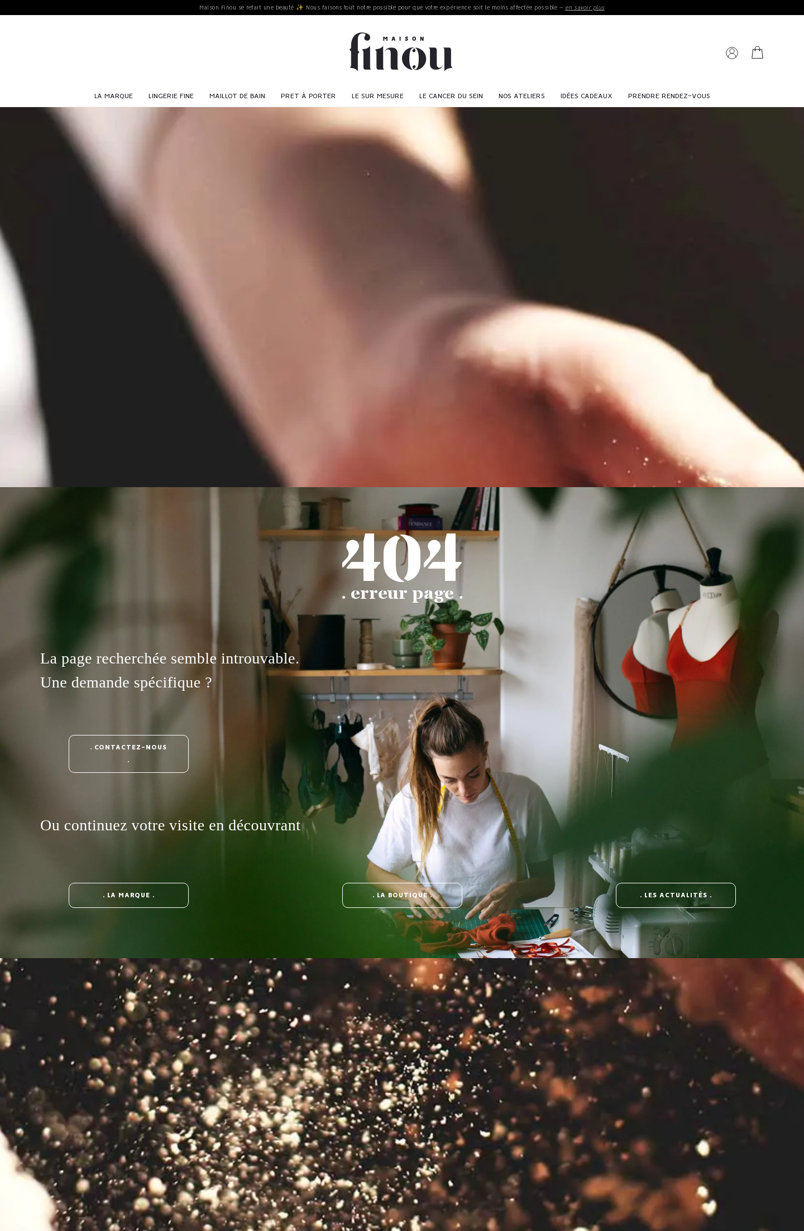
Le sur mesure (378, 96)
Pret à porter (308, 96)
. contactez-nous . (128, 753)
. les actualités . (676, 895)
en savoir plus (585, 8)
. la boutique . (402, 895)
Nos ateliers (522, 96)
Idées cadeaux (586, 96)
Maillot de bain (237, 96)
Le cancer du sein (451, 96)
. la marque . (129, 895)
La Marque (113, 96)
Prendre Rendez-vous (669, 96)
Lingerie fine (171, 96)
